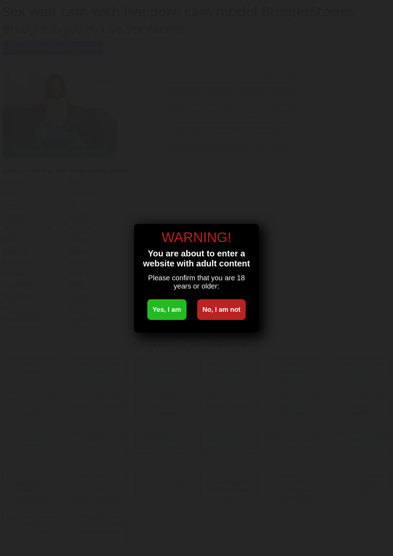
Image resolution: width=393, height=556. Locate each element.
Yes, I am (167, 309)
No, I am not (222, 309)
